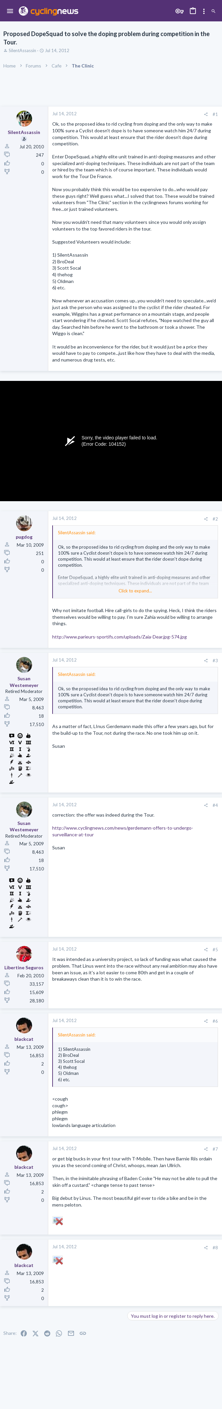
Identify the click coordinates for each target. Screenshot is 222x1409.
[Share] (205, 114)
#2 (215, 519)
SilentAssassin (22, 50)
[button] (10, 11)
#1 (215, 114)
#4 (215, 805)
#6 (215, 1021)
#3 (215, 660)
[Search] (213, 11)
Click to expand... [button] (135, 590)
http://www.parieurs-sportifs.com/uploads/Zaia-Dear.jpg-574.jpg (119, 637)
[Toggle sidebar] (204, 11)
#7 (215, 1149)
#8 (215, 1247)
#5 (215, 949)
